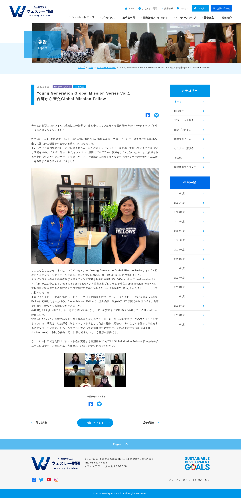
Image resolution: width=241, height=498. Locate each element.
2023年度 (179, 221)
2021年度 (179, 240)
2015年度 (179, 296)
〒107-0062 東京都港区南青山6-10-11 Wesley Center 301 (119, 459)
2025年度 (179, 203)
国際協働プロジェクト (155, 17)
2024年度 (179, 212)
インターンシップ (186, 17)
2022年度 (179, 231)
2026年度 (179, 193)
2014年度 (179, 305)
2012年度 (179, 324)
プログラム (108, 17)
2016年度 (179, 287)
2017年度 (179, 277)
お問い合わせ (202, 480)
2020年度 (179, 249)
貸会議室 (209, 17)
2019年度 (179, 259)
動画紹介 (227, 17)
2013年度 (179, 315)
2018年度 (179, 268)
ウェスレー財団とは (83, 17)
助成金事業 (128, 17)
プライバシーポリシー (181, 480)
